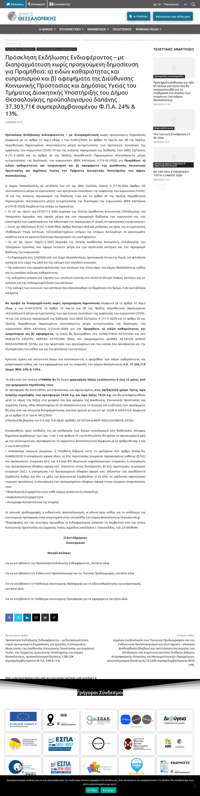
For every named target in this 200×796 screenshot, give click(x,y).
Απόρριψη (108, 790)
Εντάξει (92, 790)
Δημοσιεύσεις (12, 40)
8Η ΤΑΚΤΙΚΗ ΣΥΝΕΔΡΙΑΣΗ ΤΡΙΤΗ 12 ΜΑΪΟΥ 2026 (171, 173)
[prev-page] (155, 186)
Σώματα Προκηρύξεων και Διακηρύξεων (57, 49)
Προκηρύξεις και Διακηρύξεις (64, 40)
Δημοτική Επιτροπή (163, 128)
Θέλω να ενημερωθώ (34, 40)
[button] (193, 4)
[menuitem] (185, 4)
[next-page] (162, 186)
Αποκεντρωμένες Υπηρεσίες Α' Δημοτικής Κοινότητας (170, 165)
